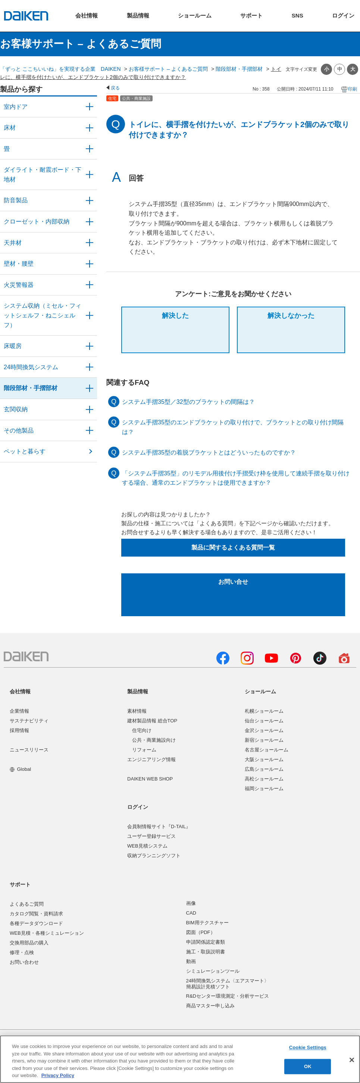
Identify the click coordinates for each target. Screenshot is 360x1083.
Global (20, 769)
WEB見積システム (147, 846)
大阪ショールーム (264, 759)
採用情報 (19, 730)
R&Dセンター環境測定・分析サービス (227, 996)
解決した (175, 315)
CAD (191, 913)
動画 (191, 961)
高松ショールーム (264, 779)
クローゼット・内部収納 (36, 221)
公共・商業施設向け (154, 740)
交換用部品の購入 (29, 943)
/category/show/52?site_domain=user (89, 285)
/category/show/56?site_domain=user (89, 409)
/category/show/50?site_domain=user (89, 200)
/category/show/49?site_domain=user (89, 242)
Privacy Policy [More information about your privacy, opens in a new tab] (57, 1075)
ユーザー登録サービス (151, 836)
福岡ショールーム (264, 788)
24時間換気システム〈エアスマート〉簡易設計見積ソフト (227, 983)
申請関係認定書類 (205, 942)
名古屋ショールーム (266, 750)
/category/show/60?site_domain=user (89, 346)
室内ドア (16, 107)
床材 (10, 127)
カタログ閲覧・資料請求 (36, 913)
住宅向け (141, 730)
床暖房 (13, 346)
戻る (115, 88)
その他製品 (19, 430)
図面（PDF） (200, 932)
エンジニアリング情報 (151, 759)
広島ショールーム (264, 769)
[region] (180, 1059)
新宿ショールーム (264, 740)
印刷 (352, 89)
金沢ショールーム (264, 730)
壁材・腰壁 (19, 263)
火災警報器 (19, 285)
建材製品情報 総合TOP (152, 720)
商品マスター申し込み (210, 1005)
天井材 (13, 243)
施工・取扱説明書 (205, 951)
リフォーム (144, 750)
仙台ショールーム (264, 720)
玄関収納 (16, 409)
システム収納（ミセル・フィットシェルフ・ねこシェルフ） (42, 315)
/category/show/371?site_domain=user (89, 106)
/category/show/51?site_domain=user (89, 367)
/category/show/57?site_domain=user (89, 388)
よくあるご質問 (27, 904)
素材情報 (137, 711)
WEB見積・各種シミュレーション (47, 933)
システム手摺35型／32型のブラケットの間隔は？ (188, 402)
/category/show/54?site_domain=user (89, 221)
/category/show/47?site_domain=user (89, 263)
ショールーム (260, 691)
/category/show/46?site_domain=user (89, 149)
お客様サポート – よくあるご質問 (168, 69)
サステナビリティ (29, 720)
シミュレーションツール (213, 971)
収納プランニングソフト (154, 855)
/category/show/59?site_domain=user (89, 127)
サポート (20, 884)
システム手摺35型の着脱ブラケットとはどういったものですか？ (209, 452)
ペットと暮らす (25, 451)
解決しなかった (290, 315)
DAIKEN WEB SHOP (150, 779)
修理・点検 (22, 952)
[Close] (352, 1060)
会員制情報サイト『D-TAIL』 (159, 826)
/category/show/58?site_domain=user (89, 430)
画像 (191, 903)
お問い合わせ (24, 962)
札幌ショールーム (264, 711)
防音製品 (16, 200)
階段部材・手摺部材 (239, 69)
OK (308, 1066)
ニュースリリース (29, 750)
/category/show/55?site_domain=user (89, 315)
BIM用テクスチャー (207, 922)
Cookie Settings (307, 1048)
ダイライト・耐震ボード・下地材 (42, 175)
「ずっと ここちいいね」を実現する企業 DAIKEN (60, 69)
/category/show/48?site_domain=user (89, 174)
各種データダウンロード (36, 923)
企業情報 (19, 711)
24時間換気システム (31, 367)
